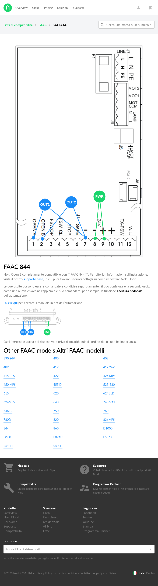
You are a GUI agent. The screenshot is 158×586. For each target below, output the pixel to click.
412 (56, 367)
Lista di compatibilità (18, 25)
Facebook (89, 513)
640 (56, 402)
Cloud (36, 7)
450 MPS (9, 384)
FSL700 (108, 437)
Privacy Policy (44, 573)
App (95, 573)
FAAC (42, 25)
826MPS (109, 419)
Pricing (48, 7)
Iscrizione (10, 541)
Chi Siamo (10, 522)
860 (56, 428)
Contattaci (85, 573)
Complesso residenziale (51, 519)
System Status (108, 573)
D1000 (108, 428)
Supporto (79, 7)
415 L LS (9, 376)
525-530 (109, 384)
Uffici (46, 531)
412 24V (109, 367)
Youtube (88, 522)
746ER (7, 411)
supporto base (33, 279)
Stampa (88, 526)
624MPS (9, 402)
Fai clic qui (10, 303)
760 (105, 411)
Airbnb (47, 526)
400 (56, 358)
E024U (58, 437)
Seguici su (90, 508)
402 (105, 358)
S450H (8, 446)
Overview (21, 7)
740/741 (109, 402)
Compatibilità (12, 531)
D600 (7, 437)
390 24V (9, 358)
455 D (57, 384)
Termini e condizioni (65, 573)
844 (6, 428)
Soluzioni (62, 7)
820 (56, 419)
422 (56, 376)
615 (6, 393)
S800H (57, 446)
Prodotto (9, 508)
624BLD (108, 393)
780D (7, 419)
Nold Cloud (11, 517)
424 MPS (109, 376)
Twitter (87, 517)
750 (56, 411)
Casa (46, 513)
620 (56, 393)
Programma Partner (96, 531)
